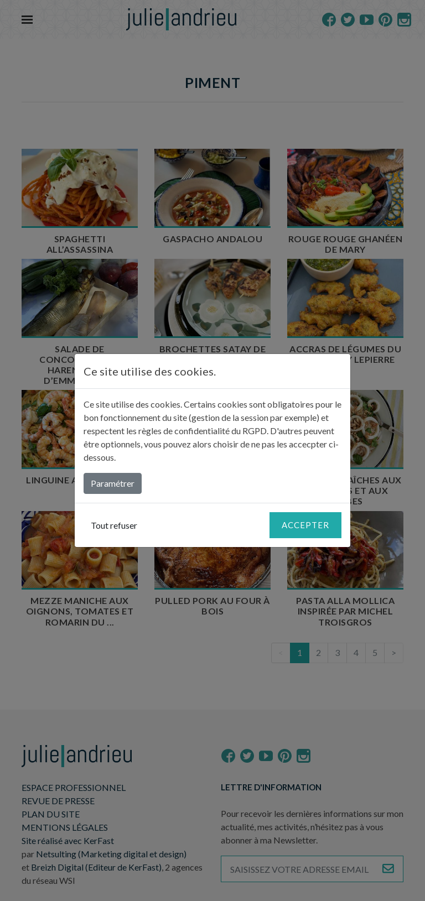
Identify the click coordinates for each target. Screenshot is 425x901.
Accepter (305, 525)
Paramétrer (112, 483)
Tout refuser (114, 525)
